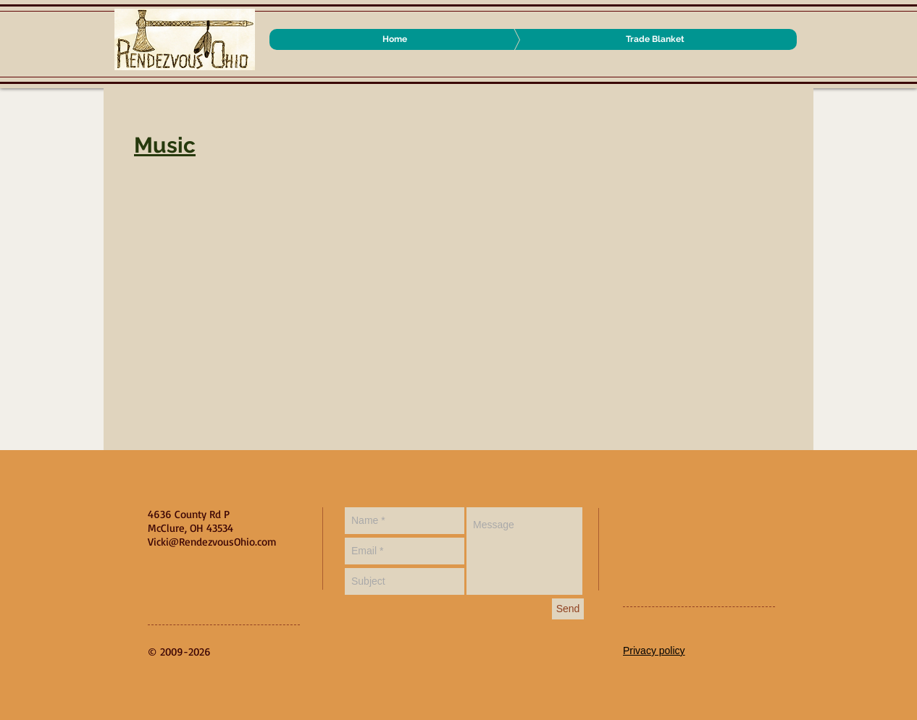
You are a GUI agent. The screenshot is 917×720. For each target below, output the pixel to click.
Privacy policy (654, 650)
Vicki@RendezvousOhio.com (212, 542)
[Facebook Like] (713, 521)
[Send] (568, 608)
